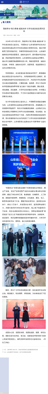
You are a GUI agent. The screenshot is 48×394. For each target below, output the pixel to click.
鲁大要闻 (41, 18)
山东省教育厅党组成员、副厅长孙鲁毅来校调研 (19, 352)
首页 (38, 18)
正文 (45, 18)
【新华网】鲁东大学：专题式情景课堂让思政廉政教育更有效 (22, 349)
